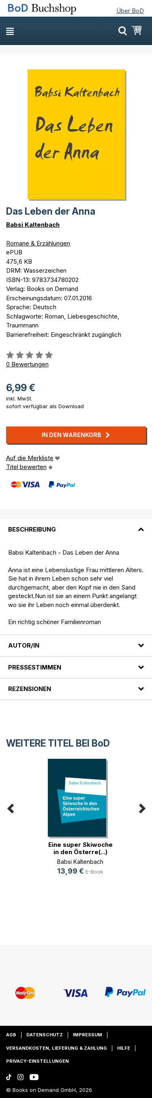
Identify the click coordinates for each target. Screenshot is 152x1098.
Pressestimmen (34, 667)
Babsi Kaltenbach (33, 224)
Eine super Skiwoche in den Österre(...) (80, 848)
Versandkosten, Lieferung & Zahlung (56, 1048)
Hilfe (123, 1048)
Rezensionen (29, 689)
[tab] (76, 524)
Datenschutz (44, 1035)
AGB (11, 1035)
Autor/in (23, 645)
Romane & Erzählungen (38, 243)
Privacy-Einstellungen (37, 1061)
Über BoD (130, 11)
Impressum (87, 1035)
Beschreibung (32, 529)
